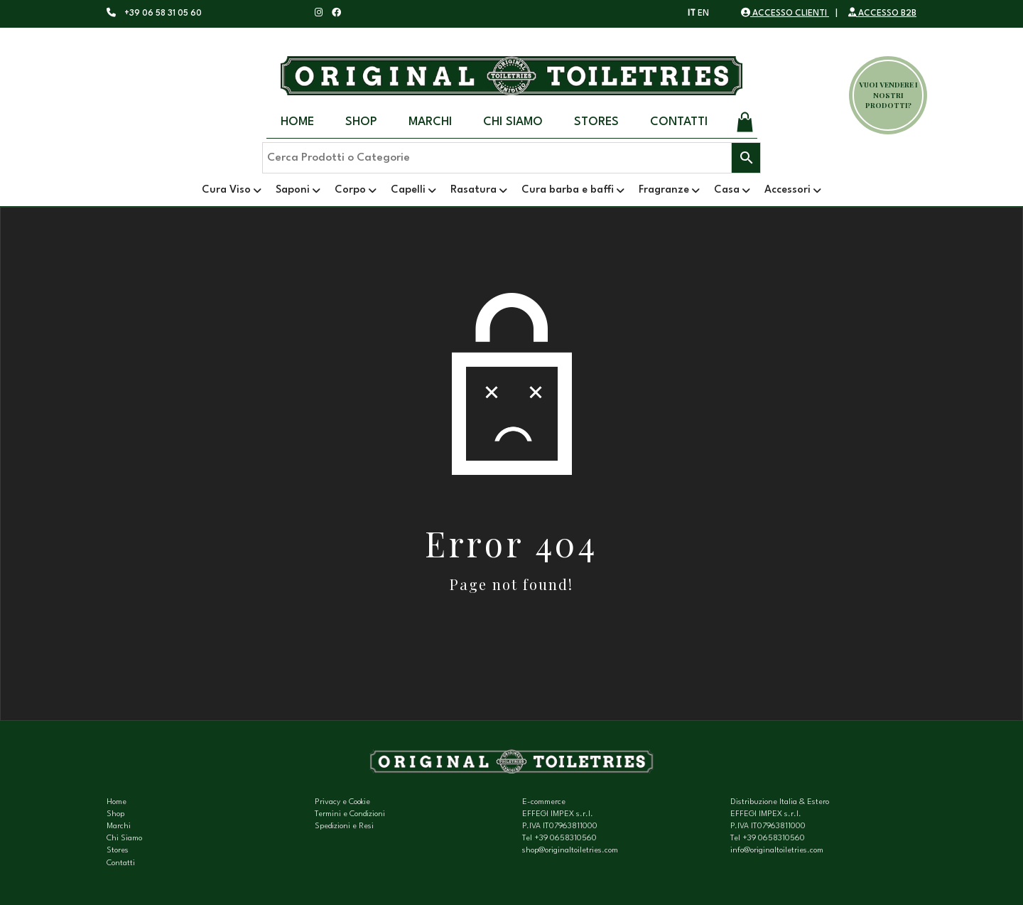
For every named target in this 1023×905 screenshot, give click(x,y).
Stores (596, 122)
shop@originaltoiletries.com (570, 851)
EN (703, 13)
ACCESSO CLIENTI (785, 13)
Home (297, 122)
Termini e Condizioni (350, 814)
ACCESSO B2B (882, 13)
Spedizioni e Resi (344, 826)
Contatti (679, 122)
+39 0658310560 (565, 838)
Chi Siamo (513, 122)
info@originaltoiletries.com (776, 851)
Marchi (430, 122)
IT (691, 13)
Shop (361, 122)
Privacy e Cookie (342, 802)
